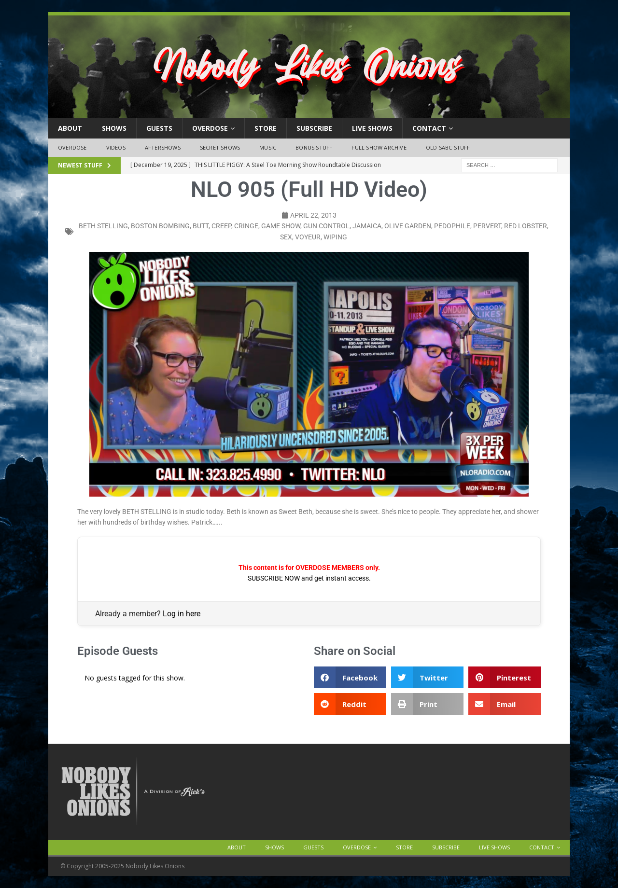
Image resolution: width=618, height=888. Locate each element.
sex (286, 237)
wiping (335, 237)
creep (221, 226)
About (70, 128)
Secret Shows (220, 147)
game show (280, 226)
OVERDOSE (210, 128)
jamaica (366, 226)
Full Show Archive (378, 147)
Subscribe (314, 128)
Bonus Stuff (313, 147)
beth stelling (103, 226)
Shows (114, 128)
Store (265, 128)
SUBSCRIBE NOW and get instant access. (309, 578)
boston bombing (160, 226)
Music (267, 147)
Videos (116, 147)
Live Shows (372, 128)
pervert (487, 226)
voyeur (308, 237)
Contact (429, 128)
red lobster (525, 226)
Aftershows (163, 147)
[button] (350, 677)
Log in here (181, 613)
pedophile (452, 226)
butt (201, 226)
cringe (246, 226)
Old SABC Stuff (448, 147)
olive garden (407, 226)
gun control (326, 226)
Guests (159, 128)
